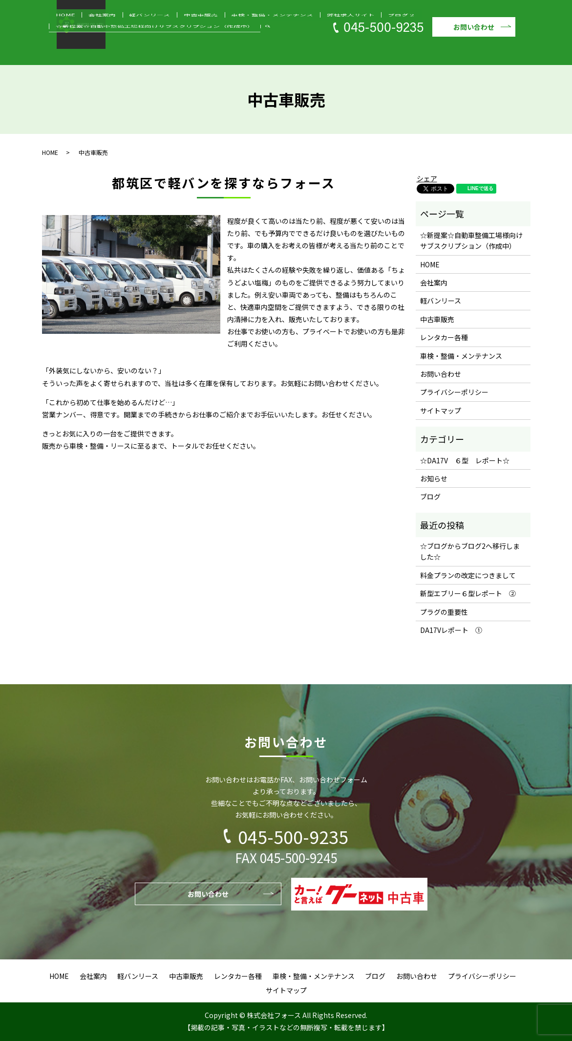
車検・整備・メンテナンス (214, 36)
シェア (427, 178)
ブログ (430, 496)
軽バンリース (120, 36)
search (62, 50)
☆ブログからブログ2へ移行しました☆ (470, 551)
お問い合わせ (473, 27)
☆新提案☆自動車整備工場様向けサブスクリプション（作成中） (417, 36)
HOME (60, 36)
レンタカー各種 (444, 337)
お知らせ (433, 478)
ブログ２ (314, 36)
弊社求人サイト (276, 36)
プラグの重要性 (444, 612)
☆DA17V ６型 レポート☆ (464, 460)
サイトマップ (440, 410)
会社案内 (85, 36)
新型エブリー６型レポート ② (468, 593)
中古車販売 (158, 36)
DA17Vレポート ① (451, 630)
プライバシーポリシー (454, 392)
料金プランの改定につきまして (468, 575)
